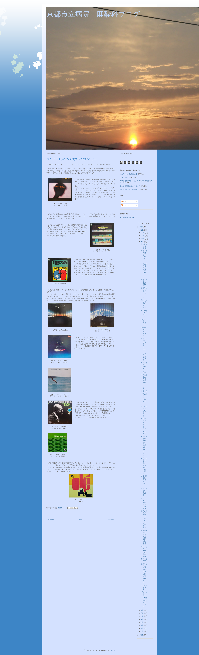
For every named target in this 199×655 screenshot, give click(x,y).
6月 (142, 616)
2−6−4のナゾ (144, 560)
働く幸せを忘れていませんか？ (144, 292)
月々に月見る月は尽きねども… (144, 367)
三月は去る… (124, 177)
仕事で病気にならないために (144, 255)
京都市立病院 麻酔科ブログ (93, 14)
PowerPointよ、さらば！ (143, 331)
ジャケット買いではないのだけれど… (144, 269)
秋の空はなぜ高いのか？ (144, 303)
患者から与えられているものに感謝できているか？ (144, 573)
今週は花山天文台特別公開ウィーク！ (144, 381)
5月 (142, 619)
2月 (142, 628)
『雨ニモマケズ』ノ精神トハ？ (144, 398)
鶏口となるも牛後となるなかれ (144, 551)
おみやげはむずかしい (144, 313)
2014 (141, 227)
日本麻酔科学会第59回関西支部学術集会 (144, 537)
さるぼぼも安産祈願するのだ (144, 480)
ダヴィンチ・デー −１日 (144, 595)
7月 (142, 613)
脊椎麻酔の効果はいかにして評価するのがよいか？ (144, 446)
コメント (125, 205)
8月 (142, 610)
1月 (142, 631)
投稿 (123, 201)
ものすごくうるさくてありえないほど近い (144, 465)
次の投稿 (51, 519)
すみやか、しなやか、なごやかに (143, 344)
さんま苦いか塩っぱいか (144, 492)
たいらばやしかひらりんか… (144, 411)
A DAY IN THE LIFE (143, 322)
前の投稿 (111, 519)
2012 (141, 635)
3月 (142, 625)
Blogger (112, 650)
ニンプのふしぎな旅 (144, 357)
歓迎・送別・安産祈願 (144, 282)
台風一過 (144, 391)
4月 (142, 622)
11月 (143, 235)
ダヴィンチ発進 (144, 587)
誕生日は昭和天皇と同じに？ (130, 186)
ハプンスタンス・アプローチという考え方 (144, 426)
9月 (142, 242)
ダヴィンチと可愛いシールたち (144, 503)
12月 (143, 233)
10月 (143, 239)
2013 (141, 230)
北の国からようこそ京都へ (129, 189)
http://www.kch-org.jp (127, 217)
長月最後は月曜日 (144, 246)
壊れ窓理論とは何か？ (144, 603)
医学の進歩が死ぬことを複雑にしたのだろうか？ (144, 519)
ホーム (81, 519)
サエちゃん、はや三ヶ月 (128, 174)
